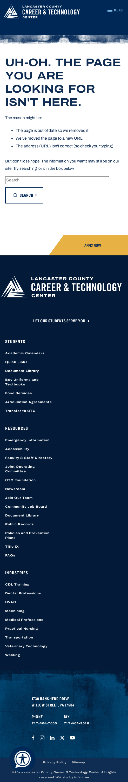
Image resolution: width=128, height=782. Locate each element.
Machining (15, 611)
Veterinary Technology (26, 646)
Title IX (12, 546)
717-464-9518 (76, 723)
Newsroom (15, 489)
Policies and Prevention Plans (27, 535)
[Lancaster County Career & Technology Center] (41, 13)
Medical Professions (24, 620)
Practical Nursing (21, 628)
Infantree (81, 777)
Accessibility (17, 449)
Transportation (19, 637)
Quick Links (16, 362)
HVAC (10, 602)
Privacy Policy (54, 762)
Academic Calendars (24, 353)
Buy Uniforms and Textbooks (22, 382)
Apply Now (92, 245)
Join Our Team (19, 498)
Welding (12, 655)
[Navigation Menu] (115, 10)
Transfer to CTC (20, 411)
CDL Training (17, 584)
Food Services (18, 393)
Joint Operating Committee (20, 469)
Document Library (22, 371)
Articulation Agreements (28, 402)
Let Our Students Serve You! (60, 321)
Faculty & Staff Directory (28, 458)
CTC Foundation (20, 480)
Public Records (19, 524)
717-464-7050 (44, 723)
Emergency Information (27, 440)
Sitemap (78, 762)
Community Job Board (26, 506)
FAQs (10, 555)
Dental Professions (23, 593)
